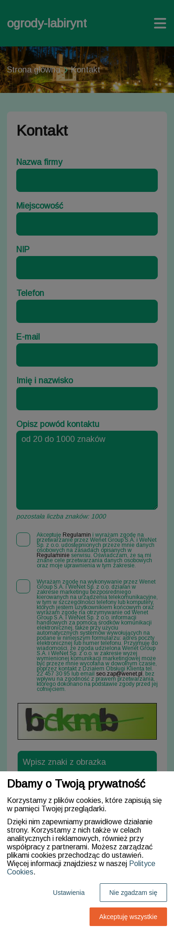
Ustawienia (68, 892)
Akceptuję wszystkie (128, 916)
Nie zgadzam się (134, 892)
